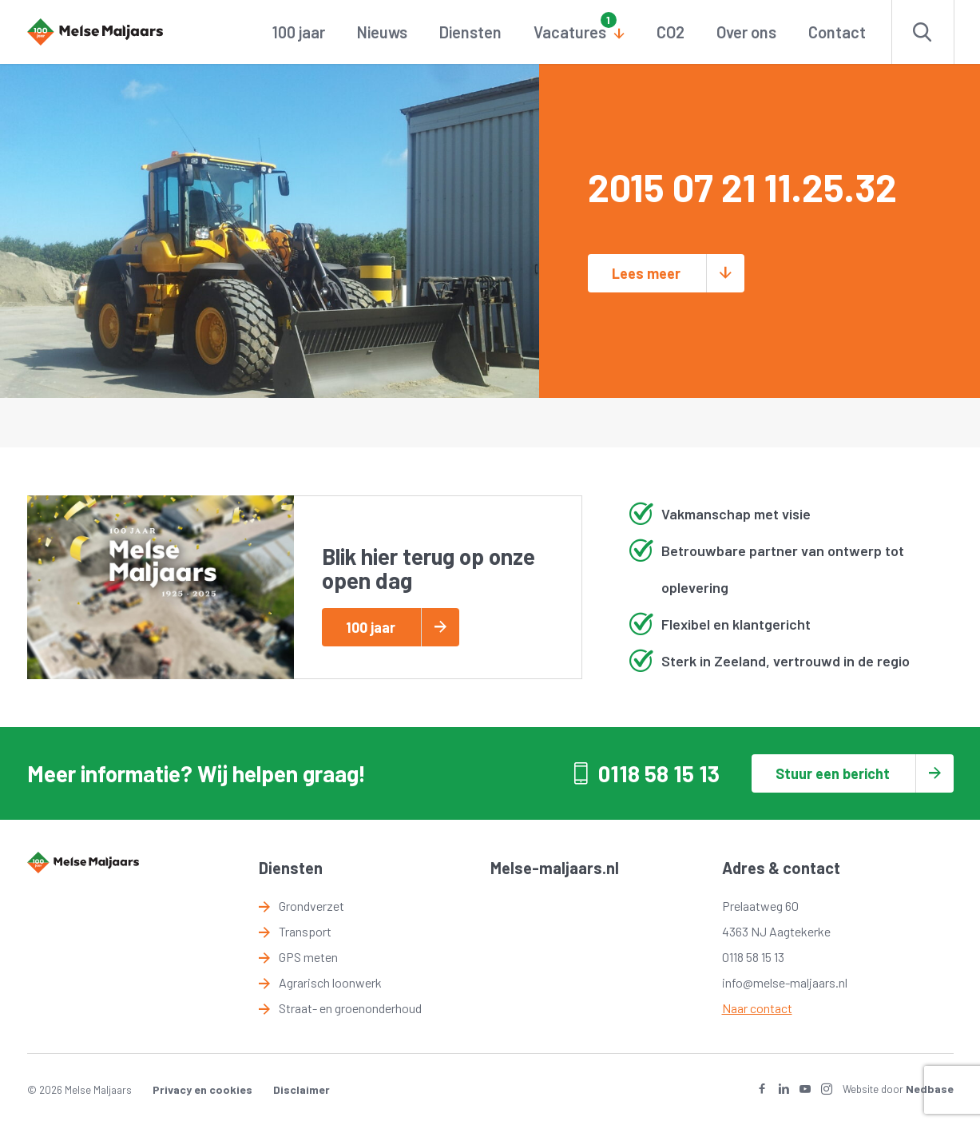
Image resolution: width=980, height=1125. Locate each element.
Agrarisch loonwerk (330, 982)
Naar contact (757, 1008)
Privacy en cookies (202, 1089)
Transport (305, 931)
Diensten (470, 32)
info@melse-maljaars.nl (784, 982)
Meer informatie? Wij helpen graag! (196, 773)
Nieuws (382, 32)
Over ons (746, 32)
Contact (837, 32)
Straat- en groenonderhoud (350, 1008)
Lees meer (646, 273)
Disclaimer (301, 1089)
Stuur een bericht (833, 773)
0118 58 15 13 (659, 773)
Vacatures (570, 32)
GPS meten (308, 956)
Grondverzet (311, 905)
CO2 (670, 32)
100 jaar (298, 32)
